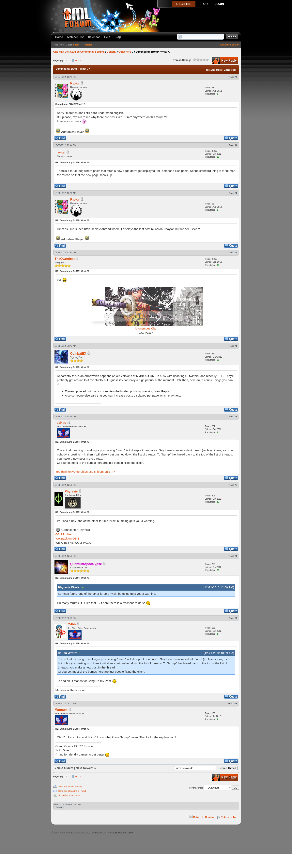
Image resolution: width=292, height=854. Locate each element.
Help (107, 37)
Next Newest (84, 768)
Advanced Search (229, 45)
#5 (236, 346)
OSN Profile (63, 534)
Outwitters (124, 51)
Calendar (94, 37)
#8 (236, 556)
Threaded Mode (214, 70)
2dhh (72, 624)
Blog (118, 37)
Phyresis (71, 491)
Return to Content (204, 817)
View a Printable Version (70, 786)
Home (59, 37)
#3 (236, 193)
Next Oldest (65, 768)
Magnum (61, 709)
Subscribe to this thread (69, 795)
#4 (236, 252)
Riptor (75, 83)
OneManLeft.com (123, 832)
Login (76, 45)
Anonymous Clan (146, 328)
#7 (236, 485)
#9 (236, 618)
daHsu (61, 422)
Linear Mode (230, 70)
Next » (78, 60)
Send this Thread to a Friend (72, 791)
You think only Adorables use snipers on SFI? (85, 471)
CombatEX (78, 353)
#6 (236, 416)
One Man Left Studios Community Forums (79, 51)
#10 (235, 703)
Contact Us (99, 832)
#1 (236, 77)
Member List (75, 37)
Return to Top (229, 817)
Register (87, 45)
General (111, 51)
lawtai (61, 152)
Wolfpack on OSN (67, 538)
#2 (236, 145)
